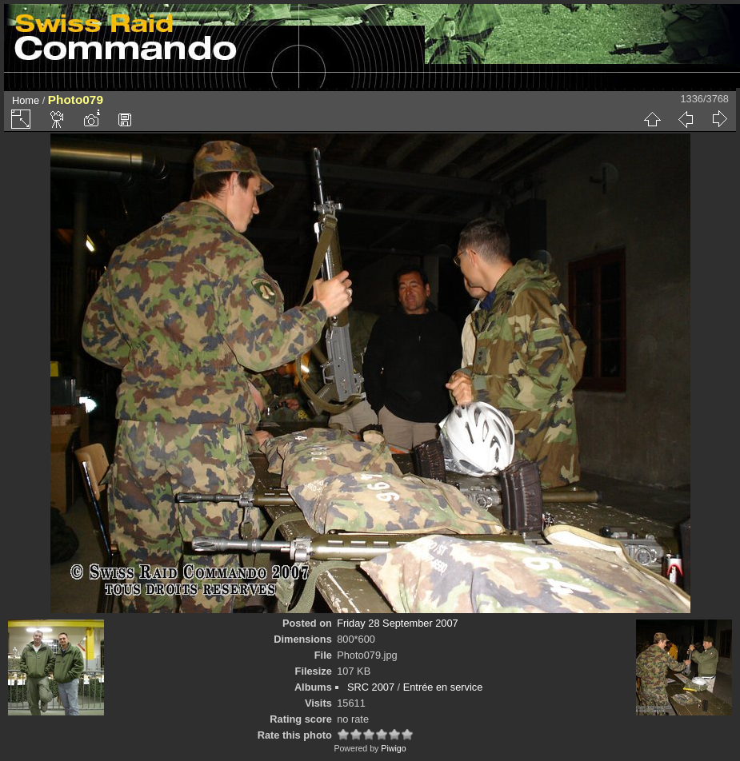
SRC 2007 (370, 687)
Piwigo (393, 748)
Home (25, 100)
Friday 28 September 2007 (397, 623)
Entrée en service (443, 687)
